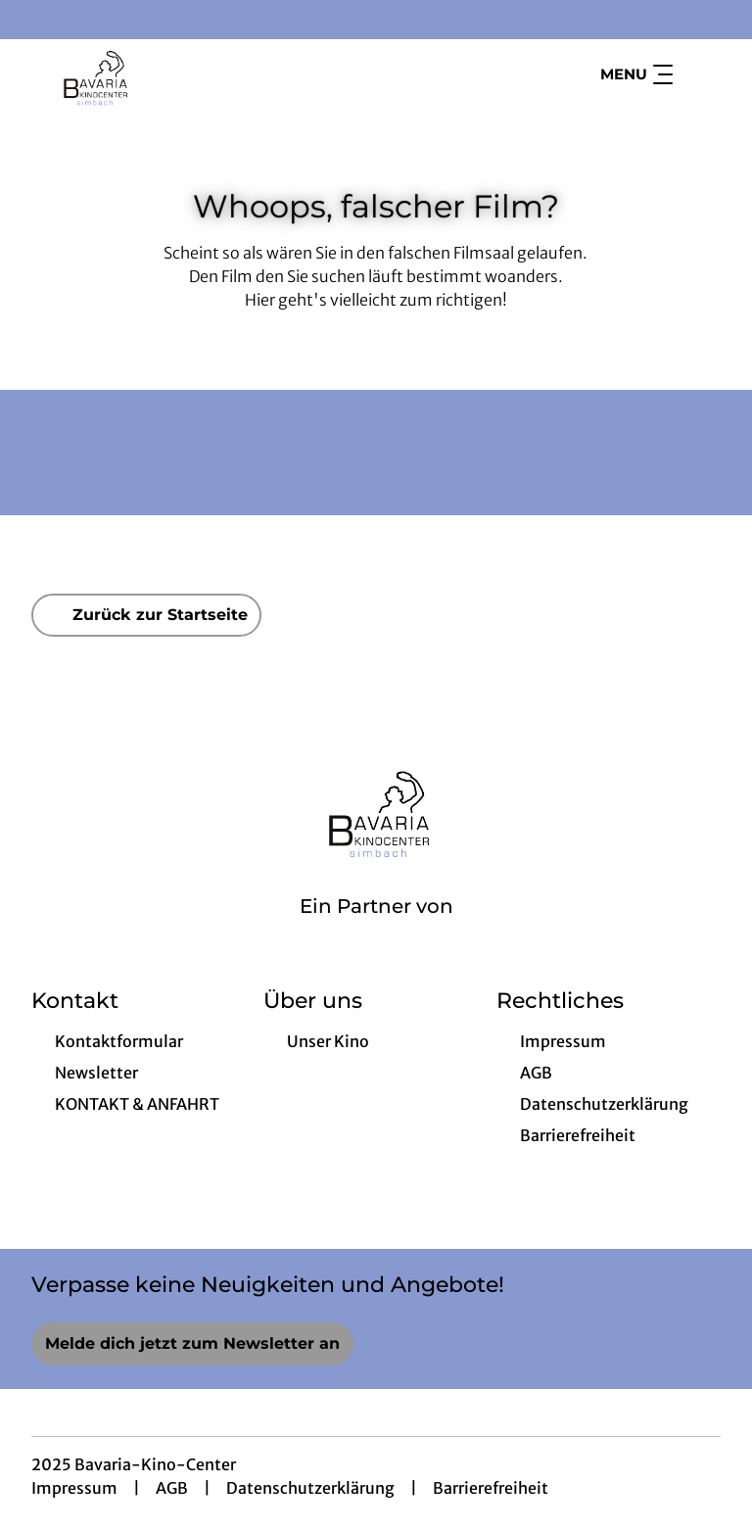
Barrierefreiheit (490, 1488)
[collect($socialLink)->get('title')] (35, 19)
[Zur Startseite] (168, 74)
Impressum (74, 1488)
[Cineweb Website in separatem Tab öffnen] (376, 931)
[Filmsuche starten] (701, 74)
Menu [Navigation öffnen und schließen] (636, 74)
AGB (172, 1488)
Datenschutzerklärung (310, 1488)
